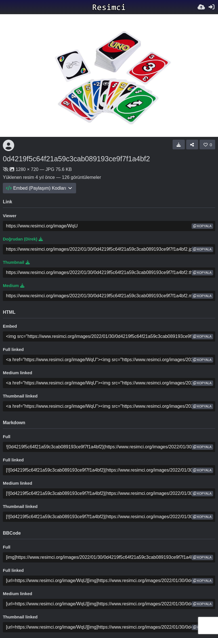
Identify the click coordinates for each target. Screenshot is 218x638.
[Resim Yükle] (201, 7)
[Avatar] (8, 145)
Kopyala (202, 226)
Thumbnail (16, 262)
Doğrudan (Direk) (23, 239)
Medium (13, 285)
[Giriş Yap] (211, 7)
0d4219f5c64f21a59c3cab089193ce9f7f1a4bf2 (76, 159)
